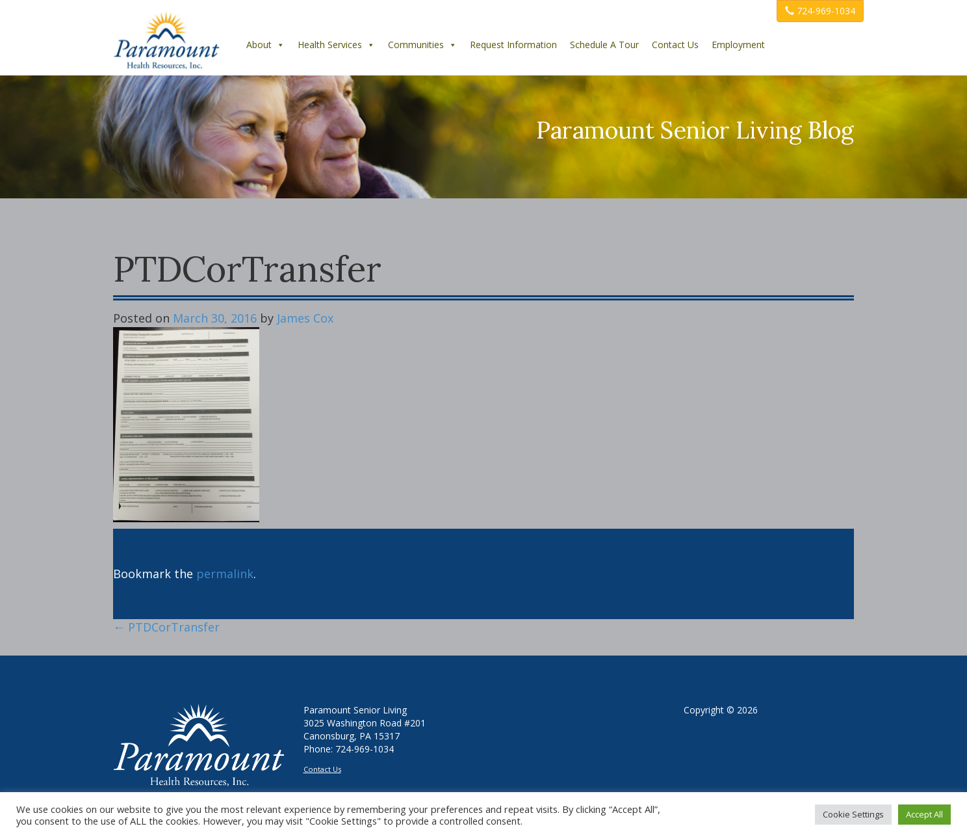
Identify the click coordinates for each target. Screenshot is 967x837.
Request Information (513, 44)
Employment (738, 44)
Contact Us (675, 44)
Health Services (336, 44)
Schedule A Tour (604, 44)
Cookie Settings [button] (853, 814)
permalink (224, 573)
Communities (422, 44)
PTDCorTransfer (166, 627)
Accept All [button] (924, 814)
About (265, 44)
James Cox (305, 318)
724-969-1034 (820, 11)
